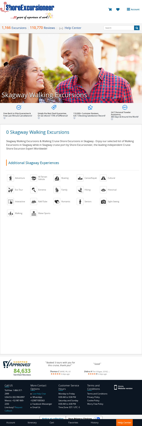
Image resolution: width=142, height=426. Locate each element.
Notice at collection (52, 418)
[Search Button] (137, 28)
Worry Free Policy (95, 403)
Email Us (35, 407)
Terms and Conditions (97, 393)
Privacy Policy (93, 397)
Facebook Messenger (41, 403)
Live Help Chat (38, 393)
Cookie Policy (93, 400)
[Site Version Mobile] (123, 387)
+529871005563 (37, 400)
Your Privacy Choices (80, 418)
